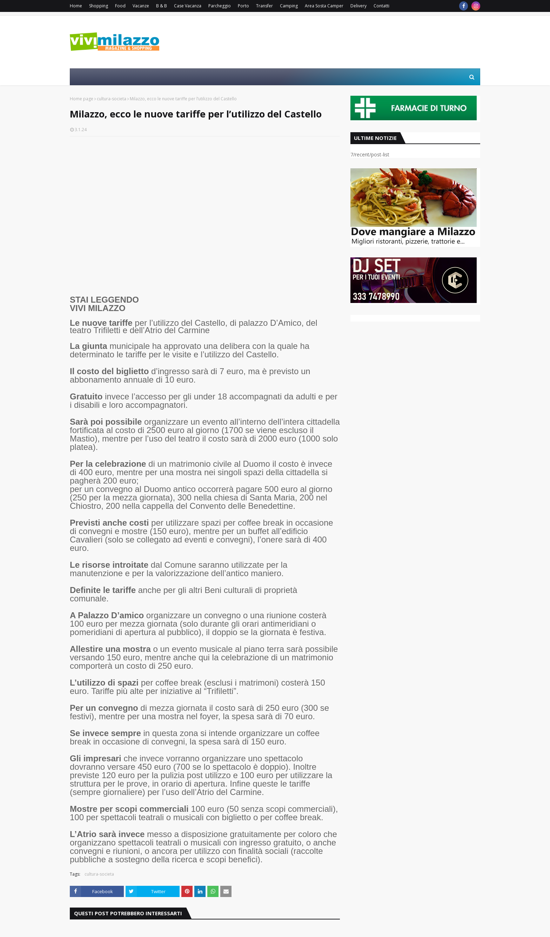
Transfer (264, 6)
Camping (289, 6)
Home (76, 6)
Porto (243, 6)
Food (120, 6)
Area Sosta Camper (324, 6)
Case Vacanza (187, 6)
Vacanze (141, 6)
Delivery (358, 6)
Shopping (98, 6)
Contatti (381, 6)
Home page (81, 99)
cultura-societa (111, 99)
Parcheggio (219, 6)
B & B (161, 6)
